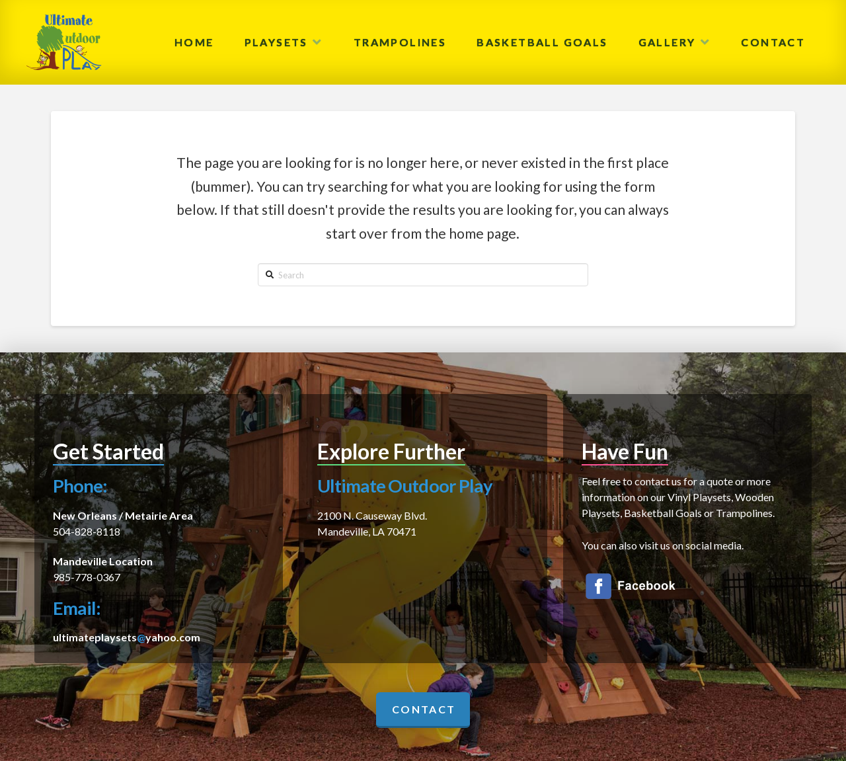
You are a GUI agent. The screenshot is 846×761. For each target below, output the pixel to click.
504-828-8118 (86, 531)
